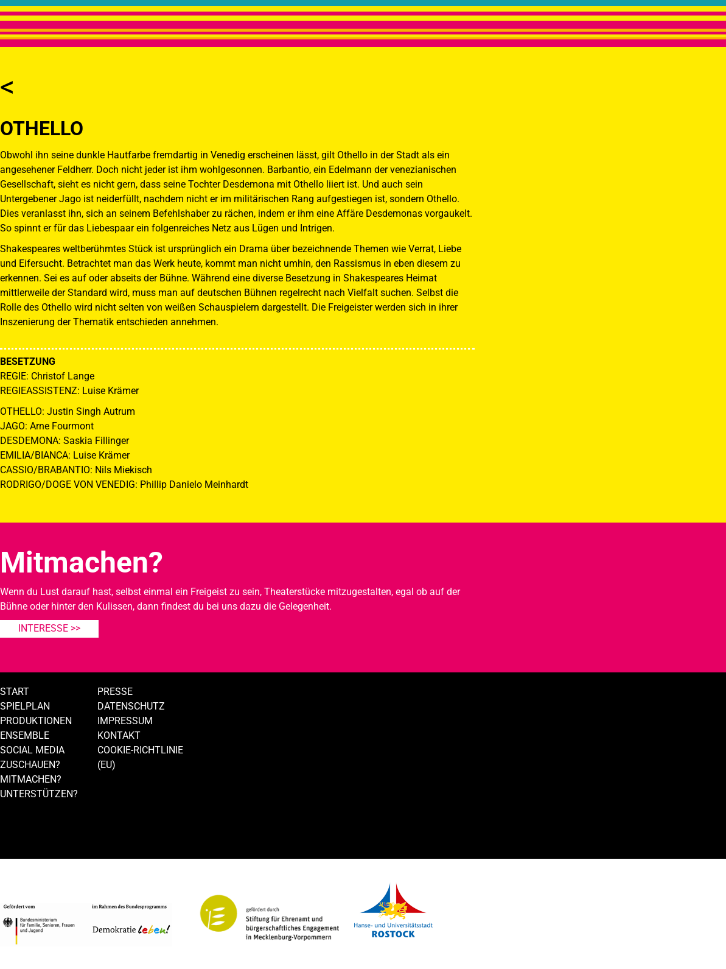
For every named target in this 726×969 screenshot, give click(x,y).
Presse (115, 691)
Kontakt (119, 735)
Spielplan (25, 706)
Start (14, 691)
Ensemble (24, 735)
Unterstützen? (39, 794)
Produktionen (36, 721)
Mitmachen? (30, 779)
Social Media (32, 750)
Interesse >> (49, 628)
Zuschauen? (30, 764)
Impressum (125, 721)
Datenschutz (131, 706)
